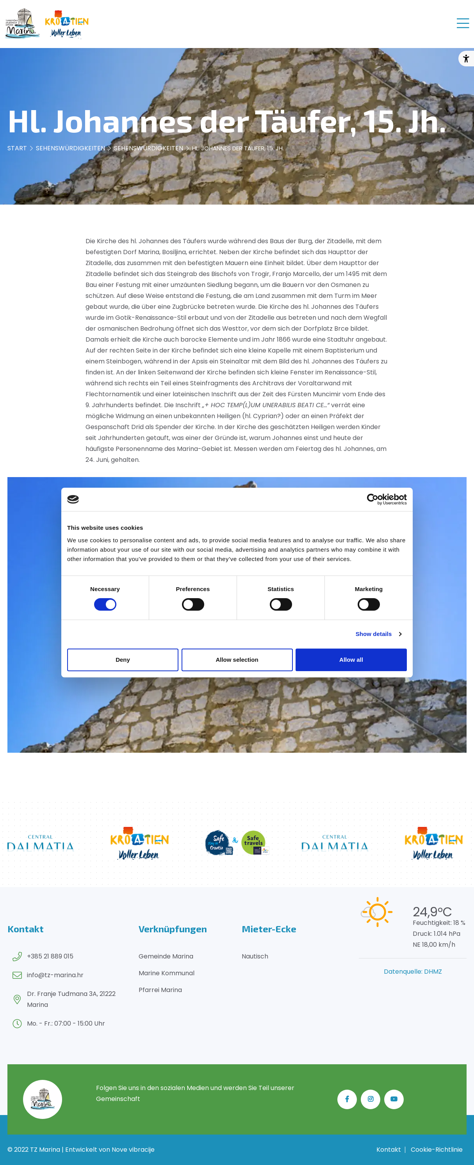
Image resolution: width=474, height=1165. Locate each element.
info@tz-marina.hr (55, 975)
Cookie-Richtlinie (437, 1150)
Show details (374, 634)
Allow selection (237, 659)
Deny (123, 659)
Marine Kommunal (166, 973)
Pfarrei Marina (160, 989)
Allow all (351, 659)
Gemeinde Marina (166, 956)
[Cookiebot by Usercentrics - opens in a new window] (373, 499)
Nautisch (255, 956)
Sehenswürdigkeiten (70, 148)
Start (17, 148)
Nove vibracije (133, 1149)
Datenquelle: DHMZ (413, 971)
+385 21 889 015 (50, 956)
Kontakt (388, 1150)
